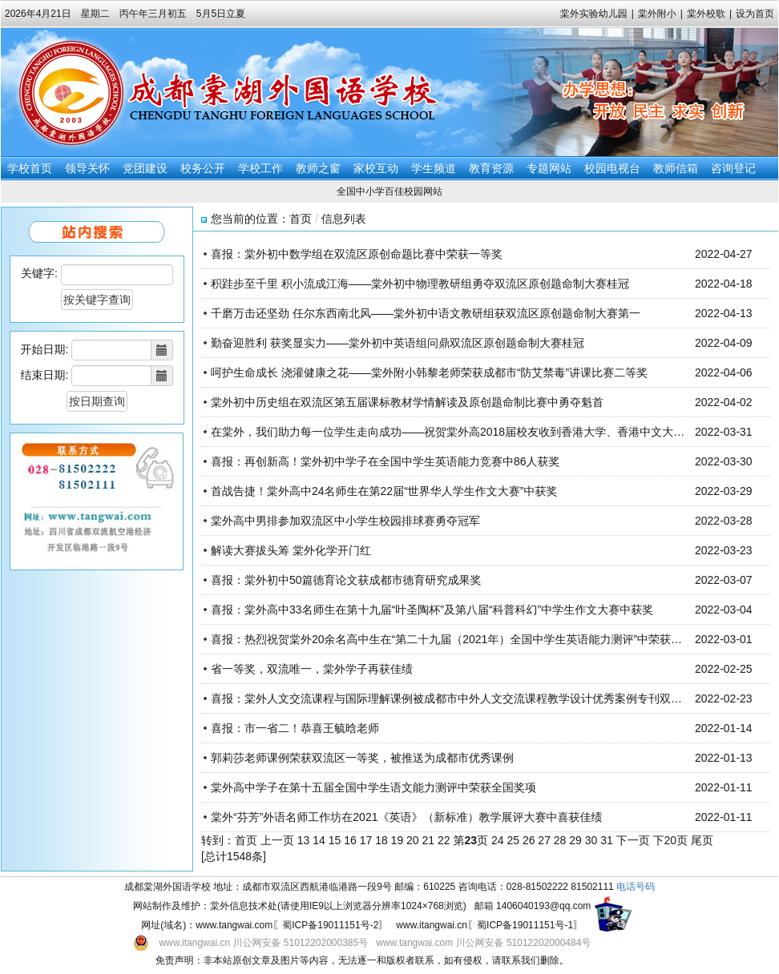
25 (513, 840)
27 (544, 840)
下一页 (633, 840)
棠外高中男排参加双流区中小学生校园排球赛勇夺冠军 (345, 520)
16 (350, 840)
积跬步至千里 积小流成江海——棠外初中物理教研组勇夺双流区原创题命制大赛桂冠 (420, 283)
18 (381, 840)
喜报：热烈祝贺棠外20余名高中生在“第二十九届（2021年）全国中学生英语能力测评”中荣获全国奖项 (463, 639)
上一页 (277, 840)
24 (497, 840)
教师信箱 (675, 168)
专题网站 (549, 168)
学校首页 (29, 168)
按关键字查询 (97, 299)
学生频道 (433, 168)
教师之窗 (318, 168)
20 (412, 840)
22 (444, 840)
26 (529, 840)
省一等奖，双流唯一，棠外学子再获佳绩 (312, 668)
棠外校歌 (706, 13)
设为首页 (755, 13)
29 (575, 840)
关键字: (39, 273)
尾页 (702, 840)
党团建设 (145, 168)
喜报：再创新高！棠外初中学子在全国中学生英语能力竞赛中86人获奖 (385, 461)
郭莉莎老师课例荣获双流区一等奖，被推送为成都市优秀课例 (362, 757)
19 (397, 840)
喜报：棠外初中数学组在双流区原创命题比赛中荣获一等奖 (357, 254)
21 (428, 840)
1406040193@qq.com (543, 906)
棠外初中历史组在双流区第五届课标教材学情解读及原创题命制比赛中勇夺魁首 (407, 402)
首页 (300, 218)
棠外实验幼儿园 (594, 13)
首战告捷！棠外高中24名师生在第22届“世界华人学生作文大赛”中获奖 (384, 491)
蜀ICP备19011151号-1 (525, 925)
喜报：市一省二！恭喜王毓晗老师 (295, 728)
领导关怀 (87, 168)
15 (335, 840)
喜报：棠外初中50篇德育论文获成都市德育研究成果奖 (346, 580)
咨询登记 (733, 168)
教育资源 (491, 168)
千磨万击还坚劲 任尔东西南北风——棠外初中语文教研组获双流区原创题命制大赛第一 (425, 313)
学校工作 (260, 168)
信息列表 (343, 218)
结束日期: (45, 374)
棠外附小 (657, 13)
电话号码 (635, 886)
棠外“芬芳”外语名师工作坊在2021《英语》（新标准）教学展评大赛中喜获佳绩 (406, 817)
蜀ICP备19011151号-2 (330, 925)
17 (366, 840)
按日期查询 (97, 401)
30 (591, 840)
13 (303, 840)
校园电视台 (612, 168)
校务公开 (202, 168)
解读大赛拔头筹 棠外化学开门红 (291, 550)
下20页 (670, 840)
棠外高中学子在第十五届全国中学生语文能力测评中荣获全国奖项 (373, 787)
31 (606, 840)
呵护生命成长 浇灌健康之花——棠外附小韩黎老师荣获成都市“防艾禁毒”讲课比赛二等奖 (429, 372)
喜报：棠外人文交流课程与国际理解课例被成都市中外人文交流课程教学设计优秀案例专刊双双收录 (457, 698)
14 (319, 840)
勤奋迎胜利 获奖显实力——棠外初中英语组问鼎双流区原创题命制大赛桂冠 (397, 342)
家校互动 (375, 168)
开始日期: (45, 349)
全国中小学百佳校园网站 (389, 191)
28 (560, 840)
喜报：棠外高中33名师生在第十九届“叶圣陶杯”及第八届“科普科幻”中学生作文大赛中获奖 (432, 609)
